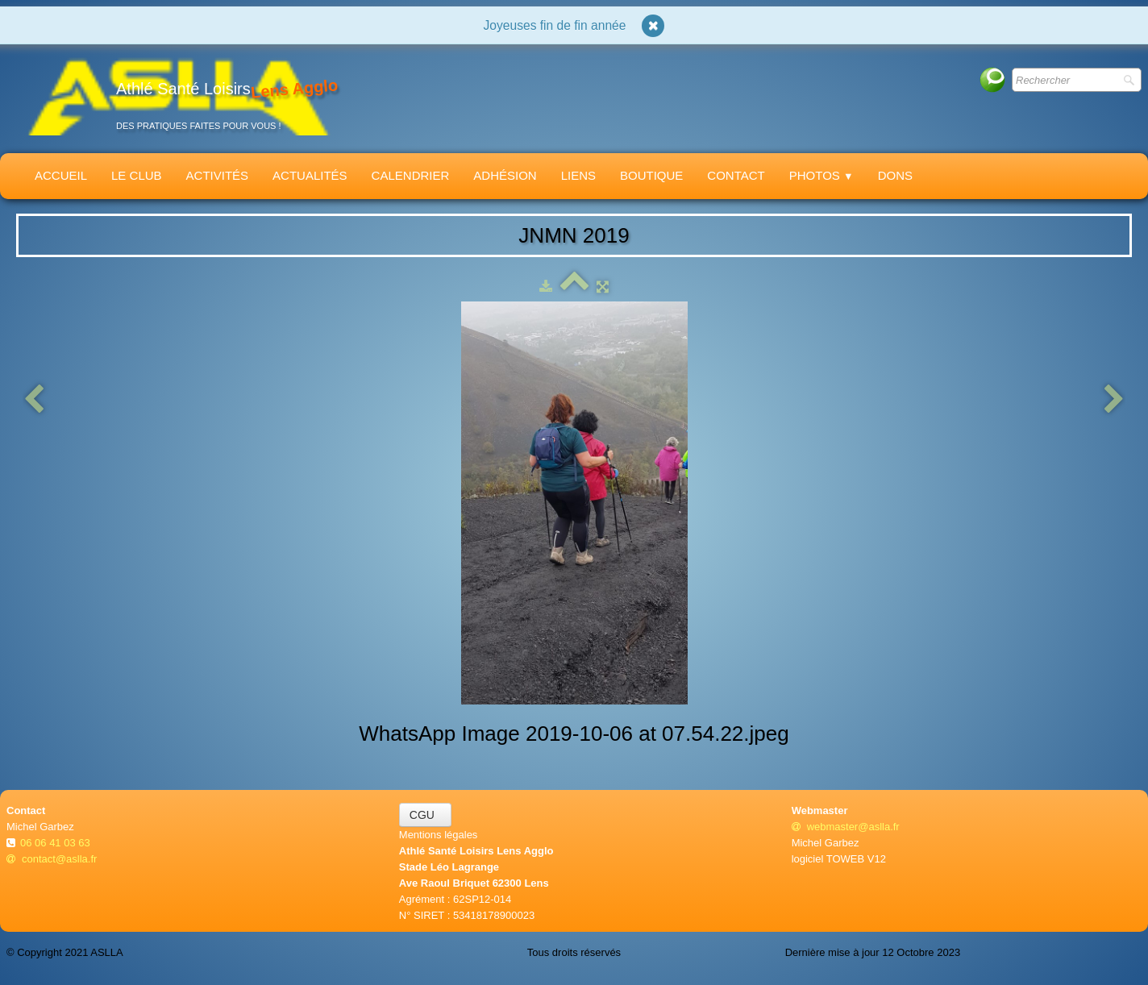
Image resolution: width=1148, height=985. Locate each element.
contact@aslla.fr (51, 859)
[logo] (178, 95)
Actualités (309, 175)
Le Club (136, 175)
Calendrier (411, 175)
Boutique (651, 175)
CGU (425, 814)
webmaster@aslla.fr (846, 827)
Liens (578, 175)
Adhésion (504, 175)
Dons (895, 175)
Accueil (61, 175)
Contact (735, 175)
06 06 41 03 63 (56, 843)
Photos (821, 175)
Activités (217, 175)
